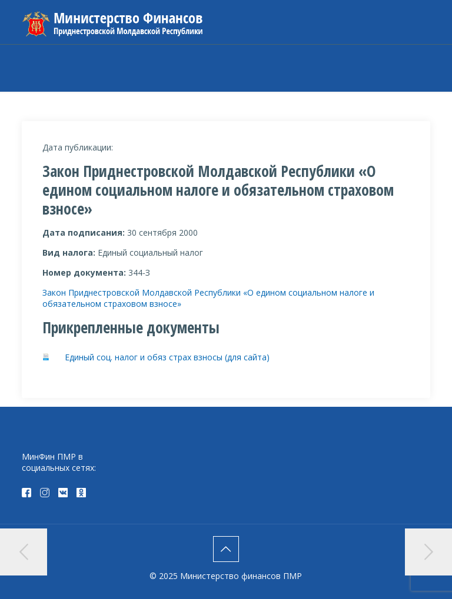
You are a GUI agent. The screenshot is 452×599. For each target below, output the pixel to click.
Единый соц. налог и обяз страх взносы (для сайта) (167, 357)
